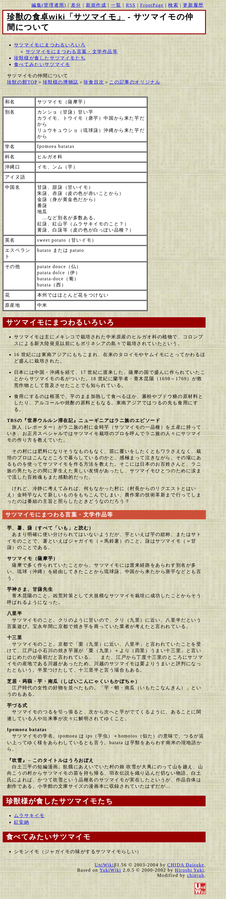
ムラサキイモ (29, 815)
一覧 (116, 5)
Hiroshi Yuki (189, 870)
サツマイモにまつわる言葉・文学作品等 (72, 51)
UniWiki (104, 864)
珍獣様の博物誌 (61, 82)
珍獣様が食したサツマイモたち (50, 57)
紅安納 (21, 822)
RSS (131, 5)
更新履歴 (193, 5)
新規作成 (96, 5)
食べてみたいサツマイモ (42, 64)
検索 (173, 5)
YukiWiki (110, 870)
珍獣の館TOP (22, 82)
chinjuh (195, 875)
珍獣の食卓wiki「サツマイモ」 (66, 16)
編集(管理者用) (48, 5)
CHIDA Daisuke (185, 864)
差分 (76, 5)
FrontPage (151, 5)
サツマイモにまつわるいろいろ (50, 44)
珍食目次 (93, 82)
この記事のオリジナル (134, 82)
